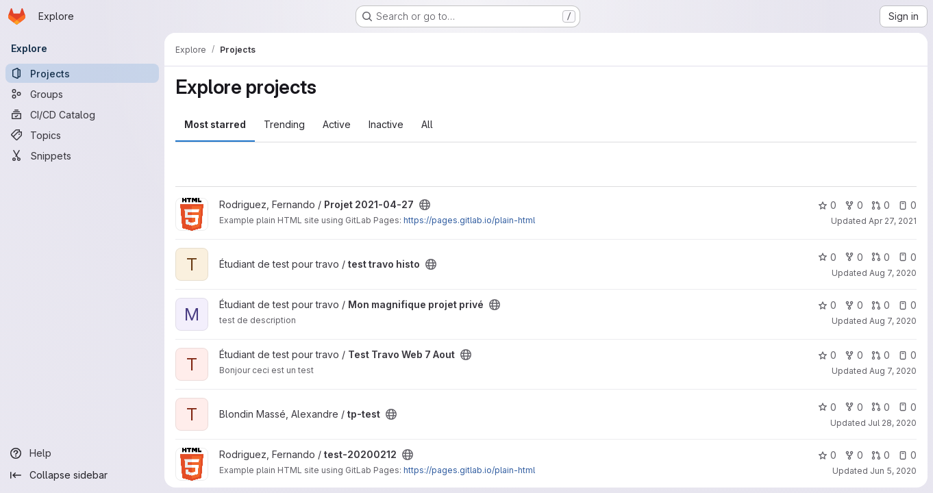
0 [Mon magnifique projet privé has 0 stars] (827, 305)
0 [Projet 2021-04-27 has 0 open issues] (907, 205)
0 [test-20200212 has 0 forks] (854, 455)
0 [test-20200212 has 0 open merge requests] (880, 455)
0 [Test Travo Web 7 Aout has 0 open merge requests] (880, 355)
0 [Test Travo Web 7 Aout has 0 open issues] (907, 355)
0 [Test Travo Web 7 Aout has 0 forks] (854, 355)
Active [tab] (337, 124)
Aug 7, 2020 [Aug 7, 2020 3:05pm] (893, 321)
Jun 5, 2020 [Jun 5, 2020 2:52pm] (893, 471)
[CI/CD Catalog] (82, 114)
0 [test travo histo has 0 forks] (854, 257)
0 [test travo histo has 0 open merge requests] (880, 257)
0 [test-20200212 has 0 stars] (827, 455)
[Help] (82, 453)
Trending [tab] (284, 124)
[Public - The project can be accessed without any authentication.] (424, 204)
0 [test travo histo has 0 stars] (827, 257)
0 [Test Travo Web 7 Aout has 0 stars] (827, 355)
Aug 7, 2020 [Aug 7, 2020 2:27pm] (893, 371)
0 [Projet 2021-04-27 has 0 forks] (854, 205)
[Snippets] (82, 155)
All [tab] (427, 124)
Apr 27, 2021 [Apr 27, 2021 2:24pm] (893, 221)
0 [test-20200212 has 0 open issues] (907, 455)
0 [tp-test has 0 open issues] (907, 407)
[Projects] (82, 73)
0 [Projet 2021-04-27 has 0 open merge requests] (880, 205)
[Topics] (82, 134)
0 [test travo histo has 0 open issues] (907, 257)
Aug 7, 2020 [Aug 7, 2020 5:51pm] (893, 273)
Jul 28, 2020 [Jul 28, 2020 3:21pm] (892, 423)
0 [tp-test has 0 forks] (854, 407)
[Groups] (82, 93)
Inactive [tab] (386, 124)
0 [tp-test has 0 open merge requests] (880, 407)
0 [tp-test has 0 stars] (827, 407)
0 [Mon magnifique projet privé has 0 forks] (854, 305)
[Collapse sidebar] (82, 475)
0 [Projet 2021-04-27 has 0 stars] (827, 205)
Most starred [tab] (215, 124)
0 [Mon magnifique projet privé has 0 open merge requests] (880, 305)
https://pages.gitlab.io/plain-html (469, 220)
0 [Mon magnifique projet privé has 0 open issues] (907, 305)
